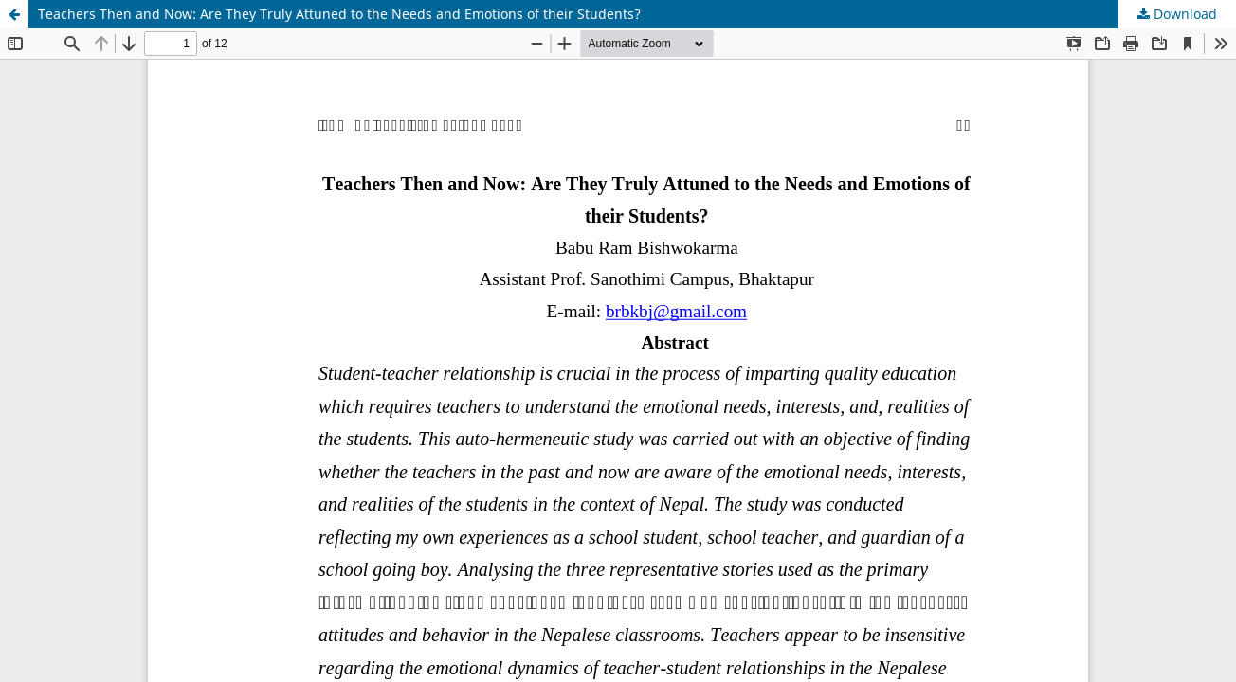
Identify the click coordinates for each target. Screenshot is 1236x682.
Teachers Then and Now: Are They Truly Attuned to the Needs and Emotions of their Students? (339, 14)
